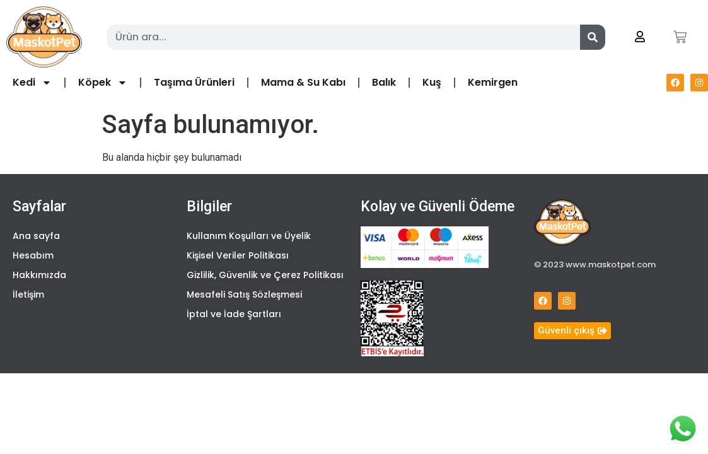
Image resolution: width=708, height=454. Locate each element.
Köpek (102, 82)
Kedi (32, 82)
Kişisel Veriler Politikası (238, 255)
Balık (384, 82)
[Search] (592, 37)
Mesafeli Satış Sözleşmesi (244, 294)
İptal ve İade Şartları (234, 314)
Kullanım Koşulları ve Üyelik (249, 236)
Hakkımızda (39, 275)
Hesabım (33, 255)
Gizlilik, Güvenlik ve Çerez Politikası (265, 275)
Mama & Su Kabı (303, 82)
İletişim (28, 294)
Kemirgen (493, 82)
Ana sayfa (36, 236)
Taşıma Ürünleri (194, 82)
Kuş (431, 82)
